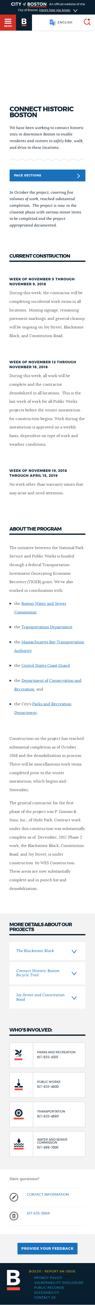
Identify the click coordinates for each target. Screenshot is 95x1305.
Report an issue (52, 1271)
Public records (49, 1287)
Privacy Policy (48, 1277)
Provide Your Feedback (47, 1248)
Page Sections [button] (47, 176)
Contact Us (45, 1297)
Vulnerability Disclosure (59, 1282)
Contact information (48, 1194)
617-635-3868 (38, 1213)
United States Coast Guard (45, 666)
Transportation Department (46, 627)
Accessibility (46, 1292)
